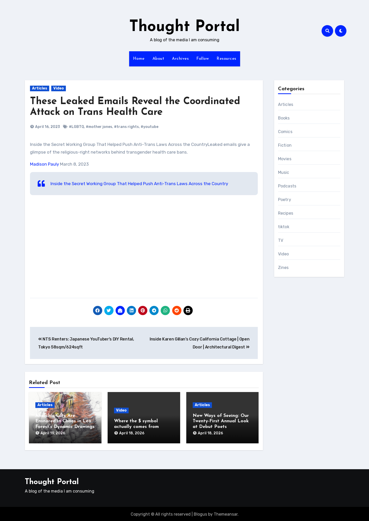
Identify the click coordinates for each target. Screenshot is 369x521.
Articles (39, 88)
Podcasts (287, 186)
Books (284, 118)
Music (283, 172)
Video (58, 88)
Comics (285, 131)
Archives (180, 59)
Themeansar (226, 513)
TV (280, 240)
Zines (283, 267)
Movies (284, 158)
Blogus (200, 513)
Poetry (284, 199)
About (158, 59)
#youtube (149, 127)
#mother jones (99, 127)
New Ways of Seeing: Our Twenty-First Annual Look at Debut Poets (221, 421)
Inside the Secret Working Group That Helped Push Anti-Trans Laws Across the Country (139, 183)
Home (139, 59)
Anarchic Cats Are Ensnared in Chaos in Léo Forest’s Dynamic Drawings (65, 421)
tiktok (283, 226)
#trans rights (126, 127)
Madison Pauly (44, 164)
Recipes (285, 213)
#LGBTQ (76, 127)
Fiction (285, 145)
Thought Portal (184, 27)
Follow (202, 59)
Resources (226, 59)
